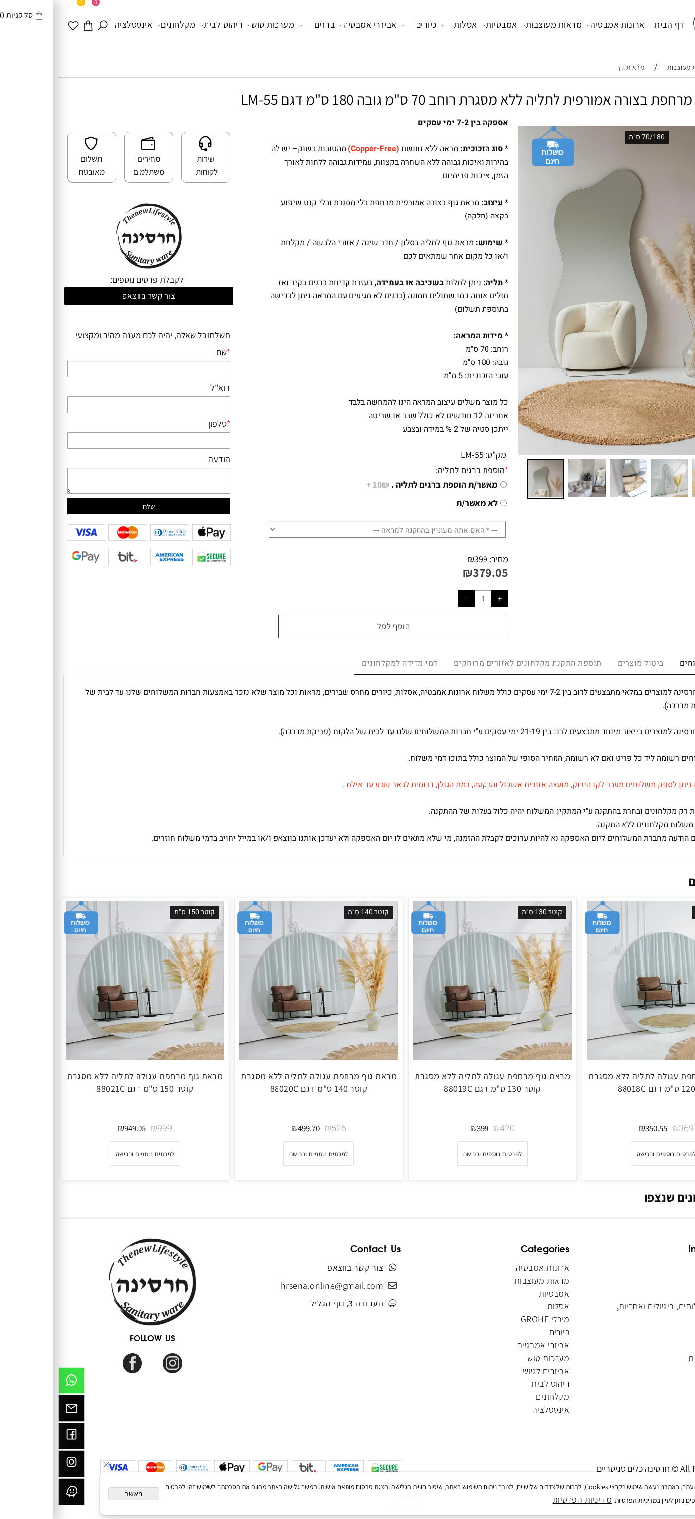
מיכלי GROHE (487, 1319)
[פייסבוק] (13, 1438)
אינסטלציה (76, 24)
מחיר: (439, 559)
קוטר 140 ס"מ (310, 912)
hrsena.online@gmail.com (274, 1285)
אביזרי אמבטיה (310, 25)
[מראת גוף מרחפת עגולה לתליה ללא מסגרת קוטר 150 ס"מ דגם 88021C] (86, 1056)
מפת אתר (663, 1345)
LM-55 (414, 454)
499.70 (251, 1128)
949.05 (77, 1128)
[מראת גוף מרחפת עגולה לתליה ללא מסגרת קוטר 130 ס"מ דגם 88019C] (434, 1056)
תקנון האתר (659, 1293)
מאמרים (666, 1332)
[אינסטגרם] (13, 1466)
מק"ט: (437, 454)
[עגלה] (30, 25)
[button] (671, 135)
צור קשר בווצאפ (90, 295)
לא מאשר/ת (419, 502)
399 (422, 559)
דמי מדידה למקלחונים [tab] (342, 663)
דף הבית (611, 24)
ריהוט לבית (163, 25)
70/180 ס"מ (589, 137)
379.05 (432, 572)
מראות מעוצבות (494, 25)
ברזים (259, 25)
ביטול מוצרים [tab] (582, 663)
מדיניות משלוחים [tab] (652, 663)
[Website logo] (658, 27)
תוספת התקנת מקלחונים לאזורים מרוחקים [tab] (470, 663)
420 (449, 1128)
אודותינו (665, 1280)
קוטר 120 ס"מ (657, 912)
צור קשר (666, 1319)
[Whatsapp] (13, 1383)
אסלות (401, 25)
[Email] (13, 1411)
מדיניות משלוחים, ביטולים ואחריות (620, 1306)
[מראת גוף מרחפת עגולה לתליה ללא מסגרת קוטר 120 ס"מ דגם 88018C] (608, 1056)
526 (280, 1128)
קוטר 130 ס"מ (484, 912)
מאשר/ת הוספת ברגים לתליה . (374, 484)
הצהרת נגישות (655, 1358)
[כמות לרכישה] (425, 598)
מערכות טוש (212, 25)
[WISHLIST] (15, 25)
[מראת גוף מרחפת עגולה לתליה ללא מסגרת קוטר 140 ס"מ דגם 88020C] (260, 1056)
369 (628, 1128)
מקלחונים (118, 25)
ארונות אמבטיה (557, 25)
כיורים (361, 25)
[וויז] (13, 1494)
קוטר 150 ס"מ (136, 912)
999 (106, 1128)
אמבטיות (441, 25)
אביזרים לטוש (487, 1370)
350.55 (598, 1128)
